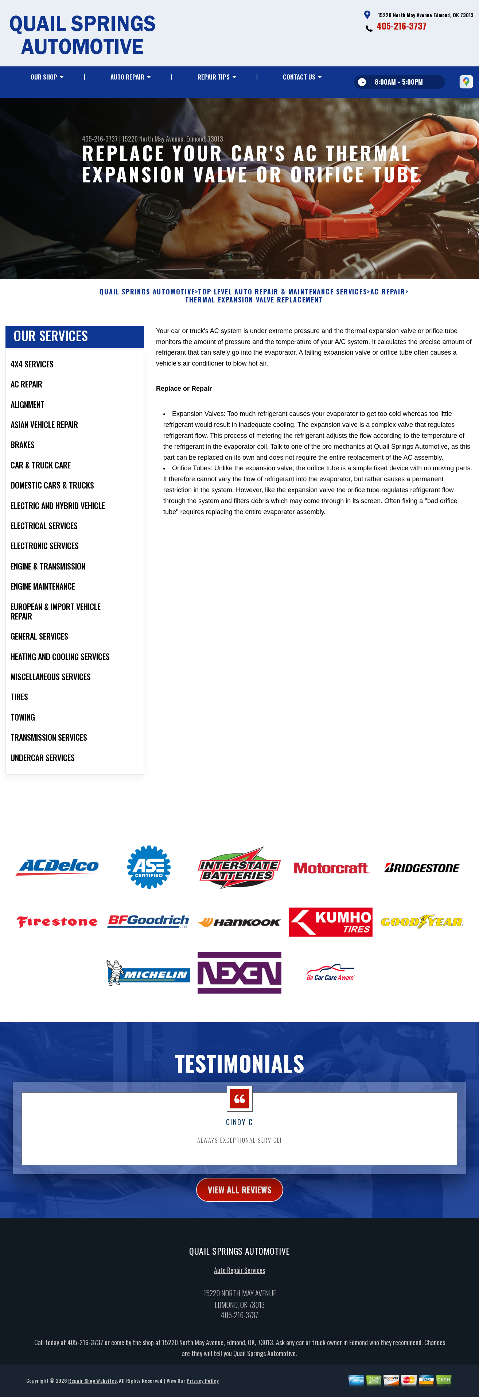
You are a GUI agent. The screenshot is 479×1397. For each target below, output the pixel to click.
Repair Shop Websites (92, 1391)
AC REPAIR (387, 303)
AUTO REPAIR (127, 76)
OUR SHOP (44, 76)
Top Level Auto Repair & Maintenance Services (282, 303)
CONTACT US (299, 76)
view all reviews (240, 1200)
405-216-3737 (402, 25)
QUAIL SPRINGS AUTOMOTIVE (147, 303)
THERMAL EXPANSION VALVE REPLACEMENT (254, 310)
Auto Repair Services (239, 1280)
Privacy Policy (202, 1391)
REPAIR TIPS (214, 76)
